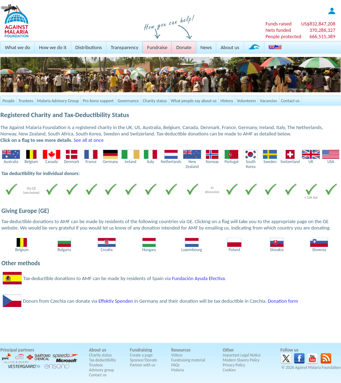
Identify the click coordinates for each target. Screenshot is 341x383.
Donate (183, 47)
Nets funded (278, 30)
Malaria (177, 369)
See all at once (89, 140)
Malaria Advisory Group (58, 100)
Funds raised (278, 24)
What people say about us (194, 100)
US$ (318, 24)
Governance (128, 100)
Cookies (229, 369)
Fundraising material (188, 360)
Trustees (25, 100)
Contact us (290, 100)
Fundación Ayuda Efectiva (198, 278)
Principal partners (17, 350)
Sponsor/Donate (143, 360)
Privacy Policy (234, 364)
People (8, 100)
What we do (17, 47)
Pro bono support (98, 100)
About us (229, 47)
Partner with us (143, 364)
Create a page (141, 355)
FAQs (175, 364)
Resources (180, 350)
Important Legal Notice (242, 355)
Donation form (283, 301)
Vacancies (268, 100)
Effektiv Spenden (116, 301)
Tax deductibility (102, 360)
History (226, 100)
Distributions (89, 47)
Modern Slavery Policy (241, 360)
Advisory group (101, 369)
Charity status (155, 100)
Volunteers (246, 100)
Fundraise (157, 47)
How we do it (52, 47)
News (206, 47)
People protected (283, 36)
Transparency (124, 47)
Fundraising (141, 350)
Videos (177, 355)
